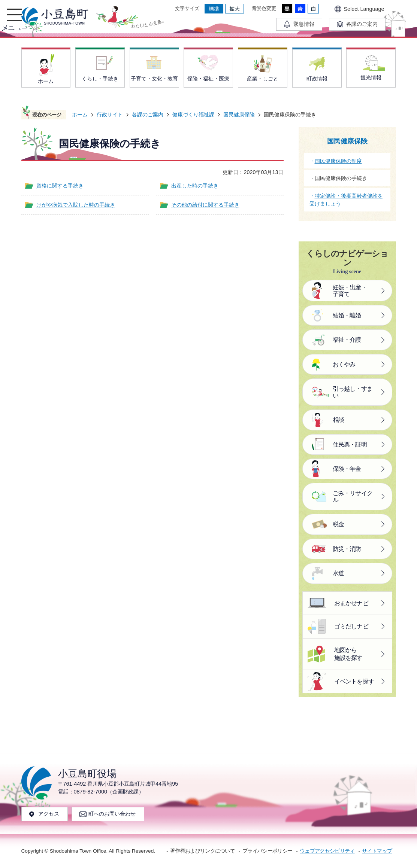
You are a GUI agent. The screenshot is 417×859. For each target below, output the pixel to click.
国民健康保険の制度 (338, 161)
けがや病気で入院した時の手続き (75, 205)
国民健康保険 (239, 115)
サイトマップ (377, 851)
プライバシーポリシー (267, 851)
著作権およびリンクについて (202, 851)
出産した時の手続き (194, 186)
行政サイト (110, 115)
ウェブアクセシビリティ (327, 851)
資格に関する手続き (60, 186)
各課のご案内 (147, 115)
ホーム (80, 115)
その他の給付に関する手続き (205, 205)
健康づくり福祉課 (193, 115)
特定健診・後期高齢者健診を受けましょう (346, 200)
